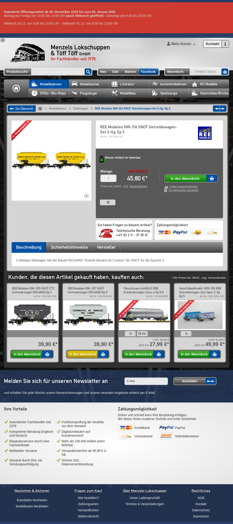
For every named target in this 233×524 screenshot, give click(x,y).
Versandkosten (138, 186)
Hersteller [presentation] (106, 247)
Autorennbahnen (169, 84)
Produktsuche (17, 71)
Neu (103, 71)
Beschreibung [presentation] (28, 247)
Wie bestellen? (88, 498)
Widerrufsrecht (88, 516)
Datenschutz (201, 510)
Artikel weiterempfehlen (183, 186)
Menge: (106, 171)
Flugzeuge (84, 93)
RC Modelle (204, 84)
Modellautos (85, 84)
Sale (115, 71)
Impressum (201, 516)
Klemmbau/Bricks (210, 93)
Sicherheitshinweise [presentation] (69, 247)
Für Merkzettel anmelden (183, 190)
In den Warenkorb (185, 178)
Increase (86, 195)
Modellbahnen (47, 84)
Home (16, 88)
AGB (201, 498)
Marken (130, 71)
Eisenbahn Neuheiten (32, 500)
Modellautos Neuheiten (32, 506)
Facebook (148, 71)
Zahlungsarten (88, 504)
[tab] (28, 248)
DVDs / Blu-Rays (49, 93)
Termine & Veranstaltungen (145, 504)
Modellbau (124, 93)
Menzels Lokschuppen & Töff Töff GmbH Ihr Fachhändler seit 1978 (60, 52)
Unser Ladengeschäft (144, 498)
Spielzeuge (164, 93)
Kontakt (201, 504)
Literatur (123, 84)
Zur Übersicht (24, 108)
